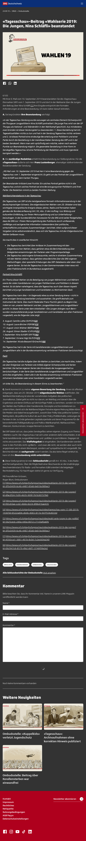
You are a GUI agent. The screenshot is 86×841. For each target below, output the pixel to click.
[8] (4, 545)
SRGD (14, 11)
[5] (4, 518)
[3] (4, 500)
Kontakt (7, 799)
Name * (6, 603)
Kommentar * (9, 625)
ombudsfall (37, 565)
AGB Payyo (8, 815)
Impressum (8, 802)
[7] (4, 536)
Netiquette (8, 808)
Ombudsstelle (23, 11)
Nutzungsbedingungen (14, 812)
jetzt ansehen (49, 572)
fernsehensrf (22, 565)
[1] (32, 105)
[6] (4, 527)
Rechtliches (8, 805)
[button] (82, 3)
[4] (4, 509)
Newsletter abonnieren (68, 799)
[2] (4, 492)
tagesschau (51, 565)
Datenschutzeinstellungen (16, 818)
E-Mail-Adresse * (10, 614)
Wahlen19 (8, 565)
